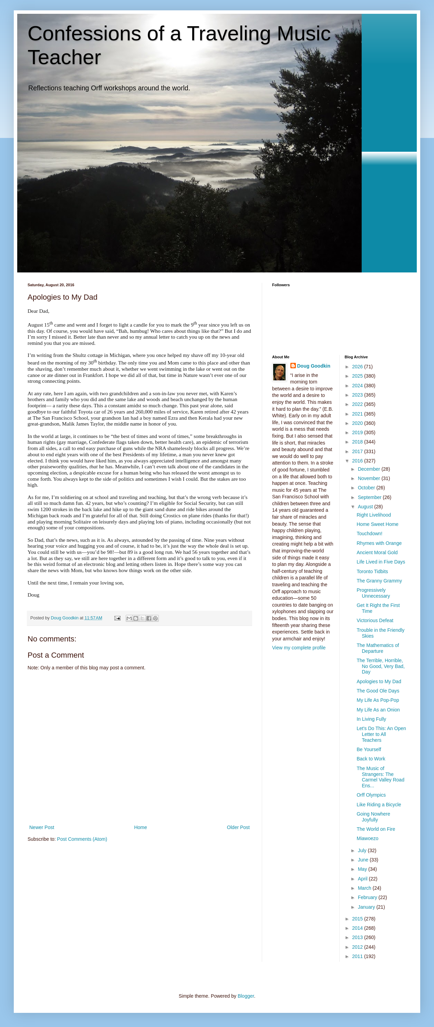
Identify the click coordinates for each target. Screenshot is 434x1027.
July (363, 850)
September (370, 497)
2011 (358, 956)
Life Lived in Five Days (380, 562)
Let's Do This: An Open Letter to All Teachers (381, 734)
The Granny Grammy (379, 581)
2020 (358, 423)
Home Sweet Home (377, 524)
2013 (358, 937)
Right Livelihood (373, 515)
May (363, 869)
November (369, 478)
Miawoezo (367, 838)
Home (140, 827)
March (365, 888)
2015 (358, 918)
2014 (358, 928)
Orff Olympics (371, 795)
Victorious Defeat (374, 620)
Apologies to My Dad (378, 681)
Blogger (246, 996)
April (363, 878)
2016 (358, 460)
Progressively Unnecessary (373, 593)
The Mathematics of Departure (377, 648)
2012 (358, 947)
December (369, 469)
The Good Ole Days (377, 691)
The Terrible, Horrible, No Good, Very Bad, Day (380, 666)
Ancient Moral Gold (376, 552)
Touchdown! (369, 533)
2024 (358, 385)
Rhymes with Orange (379, 543)
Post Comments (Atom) (82, 839)
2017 (358, 451)
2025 (358, 376)
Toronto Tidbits (372, 571)
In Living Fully (371, 719)
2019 (358, 432)
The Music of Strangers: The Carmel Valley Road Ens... (380, 777)
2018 (358, 442)
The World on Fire (375, 829)
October (367, 487)
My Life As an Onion (378, 709)
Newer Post (41, 827)
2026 (358, 366)
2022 (358, 404)
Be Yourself (368, 749)
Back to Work (370, 758)
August (366, 506)
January (367, 907)
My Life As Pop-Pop (377, 700)
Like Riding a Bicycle (378, 804)
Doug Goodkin (313, 366)
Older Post (238, 827)
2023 (358, 395)
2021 (358, 414)
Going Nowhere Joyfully (373, 816)
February (368, 897)
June (364, 860)
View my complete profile (299, 647)
